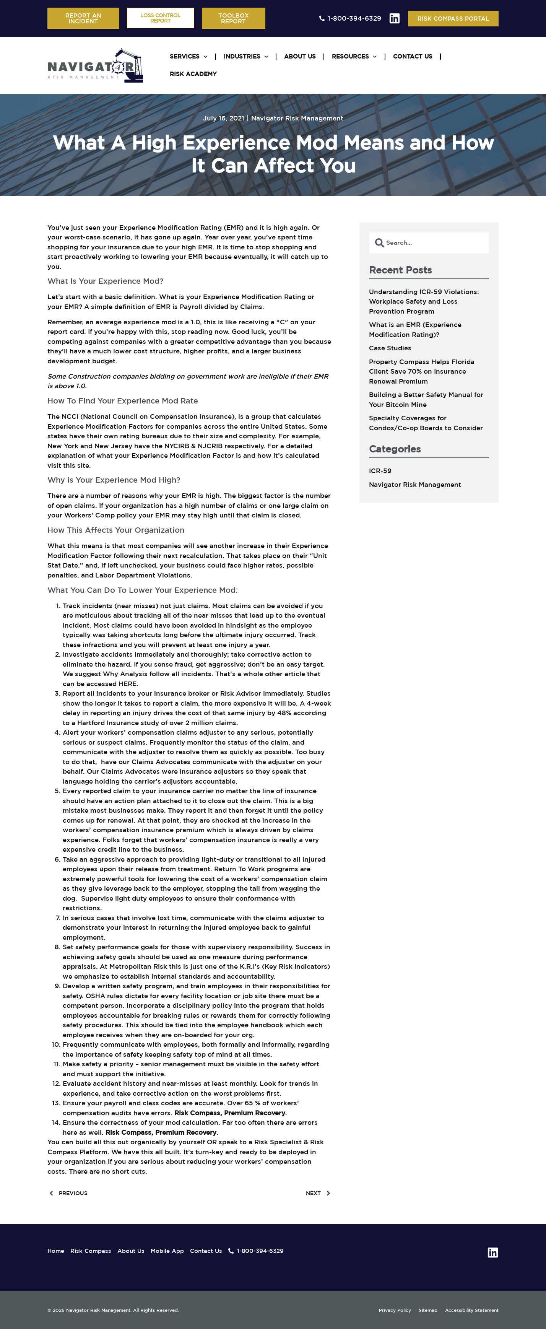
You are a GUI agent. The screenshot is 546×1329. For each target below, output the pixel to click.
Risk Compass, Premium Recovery (229, 1112)
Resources (354, 57)
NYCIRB (176, 445)
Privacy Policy (395, 1310)
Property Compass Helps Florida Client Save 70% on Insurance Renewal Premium (421, 371)
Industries (246, 57)
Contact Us (412, 56)
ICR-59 (380, 470)
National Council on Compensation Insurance (157, 416)
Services (189, 57)
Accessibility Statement (471, 1310)
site (83, 465)
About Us (300, 56)
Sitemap (428, 1310)
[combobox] (429, 243)
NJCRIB (210, 445)
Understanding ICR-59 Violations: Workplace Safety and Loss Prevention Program (424, 301)
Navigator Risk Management (297, 118)
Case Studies (390, 347)
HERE (127, 683)
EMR (71, 306)
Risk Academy (193, 74)
